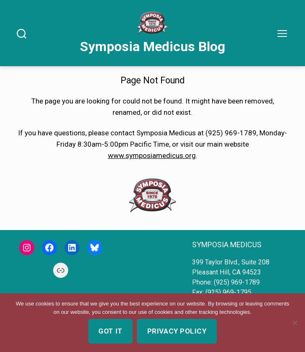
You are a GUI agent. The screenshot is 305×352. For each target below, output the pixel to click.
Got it (110, 331)
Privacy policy (177, 331)
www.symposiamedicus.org (152, 155)
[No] (294, 322)
